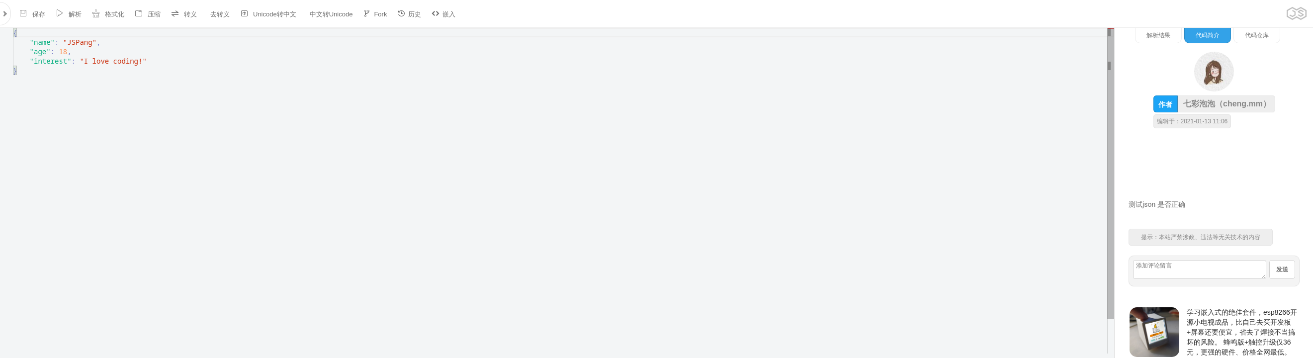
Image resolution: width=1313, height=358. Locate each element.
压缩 (148, 13)
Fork (375, 13)
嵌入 (443, 13)
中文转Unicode (331, 14)
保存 (32, 13)
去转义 (220, 14)
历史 (409, 13)
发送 (1282, 269)
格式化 (108, 13)
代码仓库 (1257, 35)
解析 (69, 13)
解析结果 (1158, 35)
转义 (184, 13)
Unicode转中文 (268, 13)
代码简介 (1208, 35)
